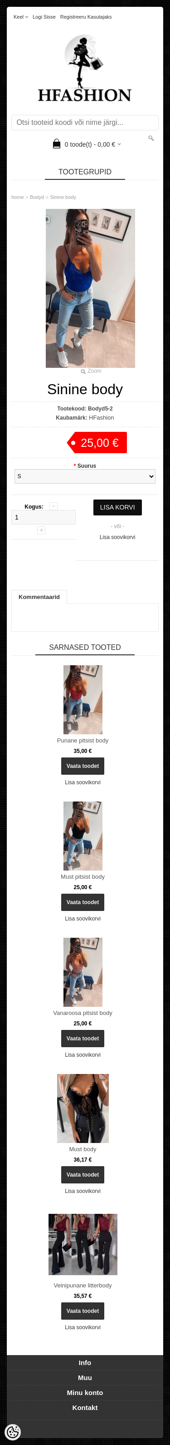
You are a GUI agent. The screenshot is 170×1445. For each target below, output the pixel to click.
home (17, 197)
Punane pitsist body (82, 740)
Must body (83, 1149)
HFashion (101, 417)
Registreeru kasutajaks (86, 17)
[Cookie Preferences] (13, 1432)
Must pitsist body (83, 876)
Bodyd (37, 197)
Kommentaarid (39, 597)
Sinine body (63, 197)
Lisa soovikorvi (118, 537)
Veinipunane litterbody (83, 1285)
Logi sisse (44, 17)
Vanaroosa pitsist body (82, 1013)
